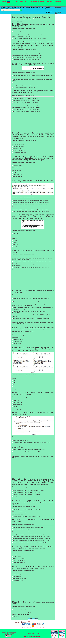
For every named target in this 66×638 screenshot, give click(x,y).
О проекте (58, 1)
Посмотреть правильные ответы (35, 14)
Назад (24, 14)
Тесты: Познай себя (22, 1)
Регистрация (57, 4)
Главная (3, 1)
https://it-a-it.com (8, 634)
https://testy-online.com (10, 631)
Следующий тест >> (39, 627)
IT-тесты (50, 1)
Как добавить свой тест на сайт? (32, 633)
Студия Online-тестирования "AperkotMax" (32, 636)
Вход (64, 4)
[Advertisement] (5, 33)
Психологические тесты (37, 1)
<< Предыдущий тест (27, 627)
